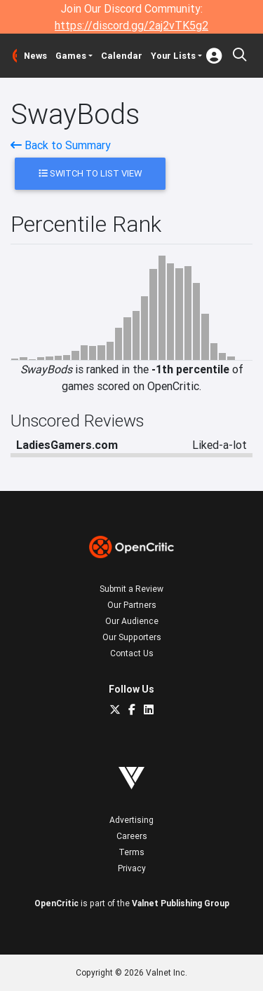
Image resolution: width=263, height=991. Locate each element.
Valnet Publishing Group (180, 903)
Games (70, 56)
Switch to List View (90, 173)
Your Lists (173, 56)
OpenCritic (56, 903)
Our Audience (132, 621)
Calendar (121, 56)
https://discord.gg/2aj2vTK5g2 (131, 25)
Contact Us (132, 653)
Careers (131, 836)
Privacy (132, 868)
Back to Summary (61, 145)
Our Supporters (131, 637)
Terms (131, 852)
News (35, 56)
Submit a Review (131, 588)
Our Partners (131, 605)
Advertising (131, 820)
